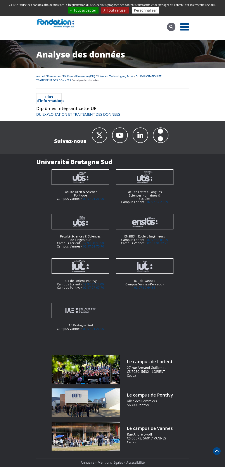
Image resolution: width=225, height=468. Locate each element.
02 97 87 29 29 (157, 203)
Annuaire (87, 463)
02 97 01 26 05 (93, 330)
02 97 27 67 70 (93, 288)
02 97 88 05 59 (157, 241)
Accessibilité (135, 463)
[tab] (49, 98)
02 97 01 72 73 (157, 244)
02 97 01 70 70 (93, 247)
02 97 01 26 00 (93, 200)
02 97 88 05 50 (93, 244)
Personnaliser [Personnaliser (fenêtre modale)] (145, 10)
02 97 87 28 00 (93, 285)
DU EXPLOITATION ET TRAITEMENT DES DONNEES (78, 114)
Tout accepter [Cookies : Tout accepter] (83, 10)
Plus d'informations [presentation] (48, 98)
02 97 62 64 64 (144, 288)
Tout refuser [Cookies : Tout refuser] (115, 10)
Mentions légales (110, 463)
